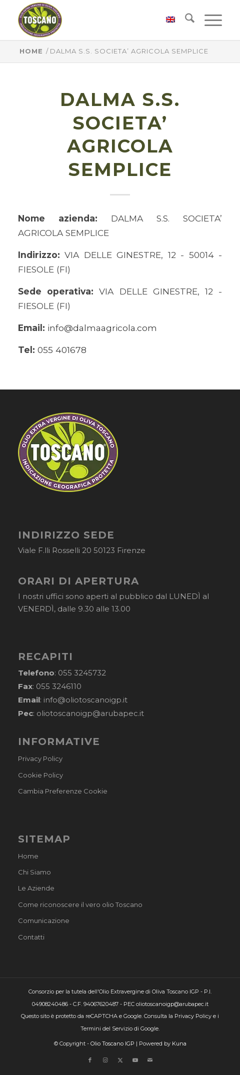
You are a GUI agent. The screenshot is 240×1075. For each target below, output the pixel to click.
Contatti (31, 937)
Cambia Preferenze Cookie (63, 791)
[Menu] (208, 20)
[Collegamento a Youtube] (135, 1060)
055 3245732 (82, 673)
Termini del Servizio (106, 1028)
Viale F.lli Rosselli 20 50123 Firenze (82, 550)
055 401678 (62, 349)
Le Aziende (36, 888)
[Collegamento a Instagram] (105, 1060)
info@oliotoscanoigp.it (86, 699)
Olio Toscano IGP (112, 1043)
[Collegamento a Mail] (150, 1060)
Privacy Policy (40, 758)
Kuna (179, 1043)
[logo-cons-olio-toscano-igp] (99, 20)
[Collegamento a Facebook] (90, 1060)
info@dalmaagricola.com (102, 327)
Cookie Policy (40, 775)
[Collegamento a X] (120, 1060)
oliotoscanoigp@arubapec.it (90, 713)
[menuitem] (165, 20)
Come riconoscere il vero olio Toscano (80, 904)
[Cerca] (184, 20)
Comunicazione (44, 920)
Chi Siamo (34, 872)
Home (28, 856)
